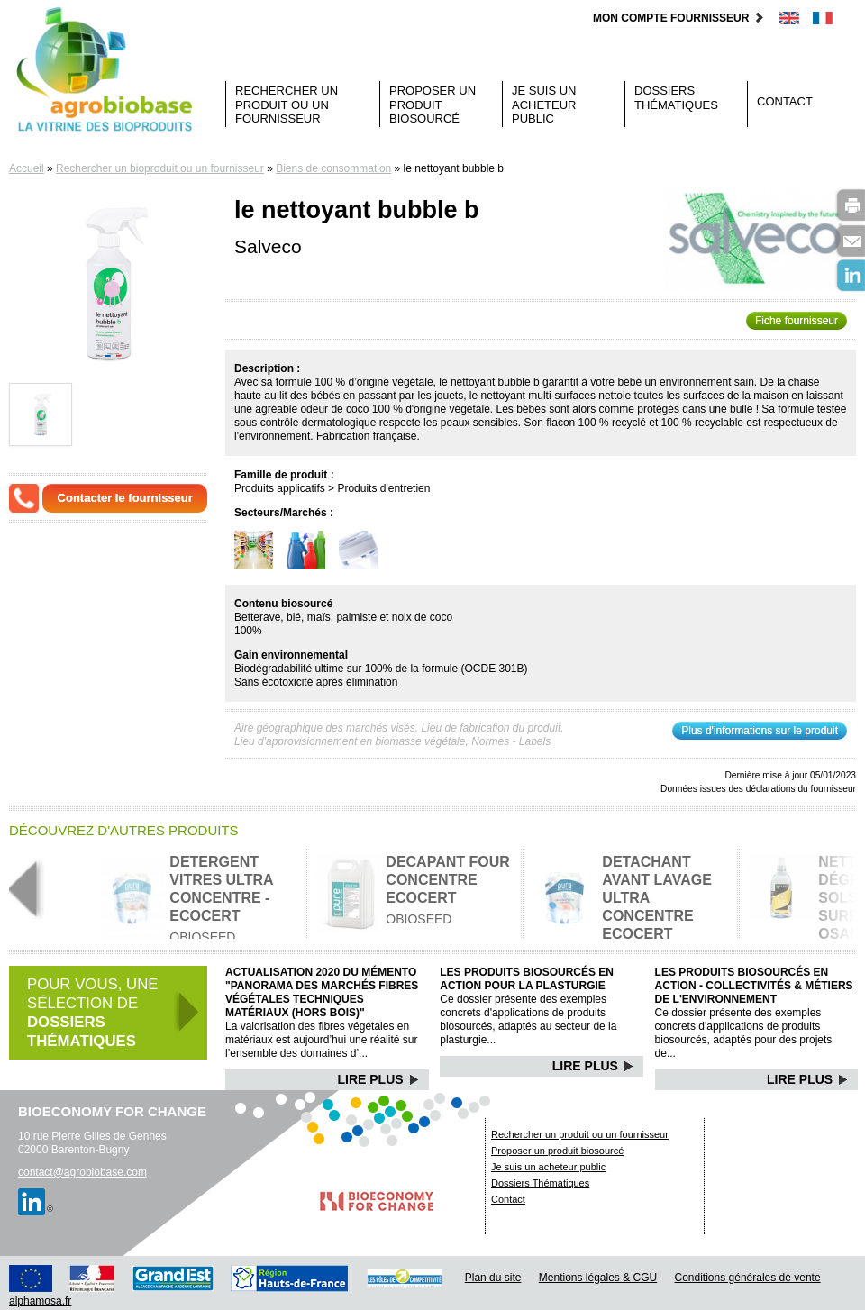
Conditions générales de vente (748, 1277)
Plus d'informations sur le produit (759, 730)
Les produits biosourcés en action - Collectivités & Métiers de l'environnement (754, 985)
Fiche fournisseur (796, 320)
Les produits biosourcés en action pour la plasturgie (527, 979)
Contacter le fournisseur (125, 498)
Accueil (26, 168)
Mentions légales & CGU (598, 1277)
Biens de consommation (333, 168)
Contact (785, 101)
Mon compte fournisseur (679, 18)
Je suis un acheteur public (544, 104)
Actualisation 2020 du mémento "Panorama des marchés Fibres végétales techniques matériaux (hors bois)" (321, 992)
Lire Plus (379, 1079)
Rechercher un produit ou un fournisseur (286, 104)
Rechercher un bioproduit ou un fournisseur (160, 168)
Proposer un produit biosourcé (432, 104)
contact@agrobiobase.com (82, 1172)
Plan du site (493, 1277)
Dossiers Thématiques (676, 98)
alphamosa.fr (40, 1301)
